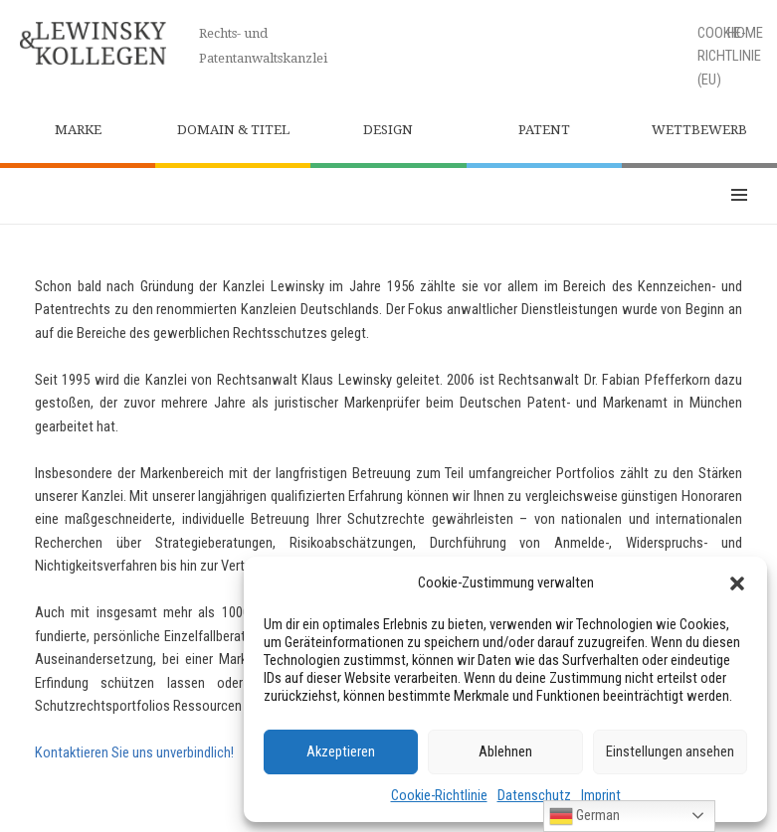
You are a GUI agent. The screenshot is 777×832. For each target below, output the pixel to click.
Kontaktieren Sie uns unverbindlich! (134, 752)
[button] (737, 583)
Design (388, 129)
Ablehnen (505, 751)
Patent (544, 129)
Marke (78, 129)
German (584, 816)
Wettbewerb (699, 129)
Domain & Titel (233, 129)
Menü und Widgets (739, 196)
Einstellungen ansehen (670, 751)
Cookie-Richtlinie (439, 795)
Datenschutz (534, 795)
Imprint (601, 795)
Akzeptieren (340, 751)
